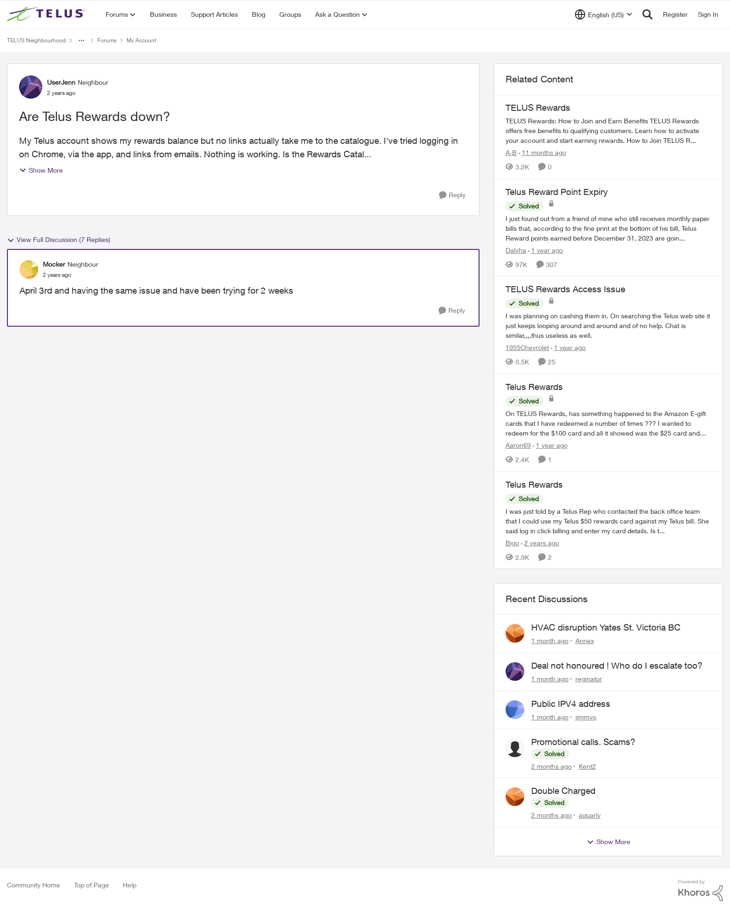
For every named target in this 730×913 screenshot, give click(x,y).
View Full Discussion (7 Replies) (58, 239)
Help (129, 885)
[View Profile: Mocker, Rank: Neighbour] (29, 269)
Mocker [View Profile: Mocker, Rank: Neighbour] (54, 264)
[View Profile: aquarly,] (515, 796)
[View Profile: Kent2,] (515, 747)
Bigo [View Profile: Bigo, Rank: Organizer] (512, 542)
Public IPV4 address (570, 703)
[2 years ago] (540, 542)
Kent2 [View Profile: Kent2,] (587, 766)
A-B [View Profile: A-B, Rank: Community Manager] (511, 152)
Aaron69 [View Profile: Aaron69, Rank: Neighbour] (518, 445)
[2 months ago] (551, 766)
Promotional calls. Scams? (583, 742)
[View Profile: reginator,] (515, 671)
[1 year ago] (545, 250)
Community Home (33, 885)
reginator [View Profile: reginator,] (588, 679)
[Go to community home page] (47, 14)
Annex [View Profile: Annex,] (584, 640)
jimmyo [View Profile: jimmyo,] (585, 717)
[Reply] (452, 195)
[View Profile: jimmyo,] (515, 709)
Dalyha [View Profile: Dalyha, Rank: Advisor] (516, 250)
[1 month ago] (549, 640)
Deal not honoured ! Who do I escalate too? (617, 665)
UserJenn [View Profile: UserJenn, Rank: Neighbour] (61, 82)
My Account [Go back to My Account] (141, 40)
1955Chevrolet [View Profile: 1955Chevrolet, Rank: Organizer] (527, 347)
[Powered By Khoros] (700, 890)
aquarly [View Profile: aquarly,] (590, 815)
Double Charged (563, 790)
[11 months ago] (542, 152)
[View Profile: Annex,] (515, 633)
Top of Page (91, 885)
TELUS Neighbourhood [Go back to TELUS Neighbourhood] (36, 40)
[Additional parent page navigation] (81, 40)
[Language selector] (603, 14)
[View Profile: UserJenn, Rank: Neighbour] (30, 87)
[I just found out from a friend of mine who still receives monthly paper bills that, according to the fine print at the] (608, 227)
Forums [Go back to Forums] (106, 40)
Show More (41, 170)
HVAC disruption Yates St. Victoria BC (606, 627)
